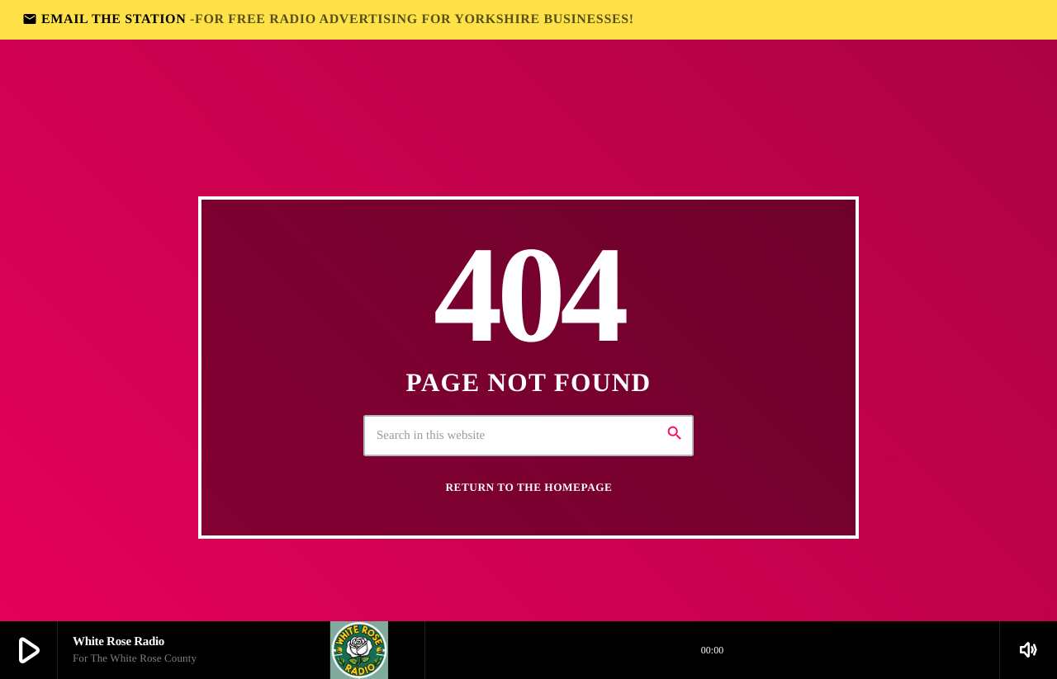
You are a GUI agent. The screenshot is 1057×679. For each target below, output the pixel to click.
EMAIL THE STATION (328, 19)
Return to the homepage (529, 487)
